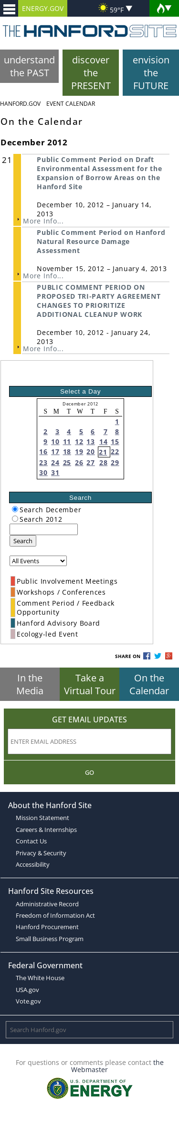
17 (55, 451)
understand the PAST (29, 66)
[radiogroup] (15, 509)
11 (67, 441)
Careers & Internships (46, 829)
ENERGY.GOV (42, 8)
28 (103, 462)
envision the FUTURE (151, 72)
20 (90, 451)
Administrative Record (47, 904)
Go (89, 772)
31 (55, 472)
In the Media (29, 684)
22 (115, 451)
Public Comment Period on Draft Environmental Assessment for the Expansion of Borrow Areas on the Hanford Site (99, 173)
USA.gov (27, 989)
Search (22, 541)
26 (79, 462)
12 (79, 441)
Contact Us (31, 841)
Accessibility (33, 864)
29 (115, 462)
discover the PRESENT (91, 72)
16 (43, 451)
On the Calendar (149, 684)
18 (67, 451)
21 (103, 451)
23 (43, 462)
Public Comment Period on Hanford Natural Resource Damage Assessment (101, 241)
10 (55, 441)
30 (43, 472)
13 (90, 441)
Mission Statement (42, 817)
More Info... (43, 220)
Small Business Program (50, 938)
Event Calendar (70, 104)
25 (67, 462)
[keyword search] (44, 529)
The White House (40, 977)
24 (55, 462)
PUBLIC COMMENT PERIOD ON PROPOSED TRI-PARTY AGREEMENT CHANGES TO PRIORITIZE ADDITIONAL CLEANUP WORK (98, 301)
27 (90, 462)
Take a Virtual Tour (90, 684)
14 (103, 441)
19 (79, 451)
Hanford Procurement (47, 926)
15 (115, 441)
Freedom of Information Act (55, 915)
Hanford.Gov (20, 104)
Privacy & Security (41, 853)
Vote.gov (28, 1001)
